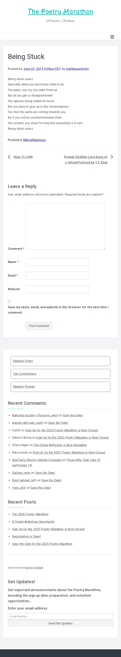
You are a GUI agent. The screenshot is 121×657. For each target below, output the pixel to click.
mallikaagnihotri (77, 68)
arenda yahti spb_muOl (27, 422)
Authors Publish (34, 567)
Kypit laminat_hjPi (24, 480)
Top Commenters (24, 373)
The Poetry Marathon (60, 12)
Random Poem (23, 361)
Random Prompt (24, 386)
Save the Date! (73, 415)
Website (14, 289)
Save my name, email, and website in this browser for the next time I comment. (58, 309)
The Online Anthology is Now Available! (60, 445)
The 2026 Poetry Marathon (30, 514)
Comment (16, 248)
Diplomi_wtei (21, 472)
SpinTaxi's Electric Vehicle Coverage (37, 460)
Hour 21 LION (23, 157)
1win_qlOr (19, 487)
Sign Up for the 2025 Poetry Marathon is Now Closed (61, 430)
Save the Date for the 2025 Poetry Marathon (42, 544)
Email (13, 275)
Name (13, 262)
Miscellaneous (34, 140)
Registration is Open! (26, 536)
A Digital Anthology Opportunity (33, 521)
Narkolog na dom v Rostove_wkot (35, 415)
